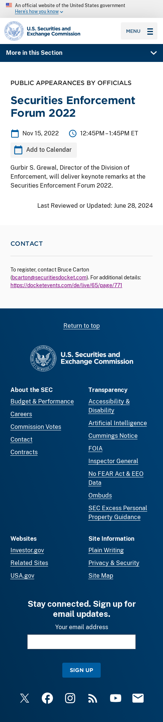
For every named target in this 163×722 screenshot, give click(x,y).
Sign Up (81, 670)
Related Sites (29, 562)
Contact (21, 439)
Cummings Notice (113, 435)
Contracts (24, 452)
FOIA (95, 448)
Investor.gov (27, 550)
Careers (21, 414)
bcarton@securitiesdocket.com (49, 277)
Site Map (100, 575)
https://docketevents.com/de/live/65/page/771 (66, 285)
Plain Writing (106, 550)
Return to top (81, 325)
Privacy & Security (114, 562)
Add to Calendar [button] (49, 150)
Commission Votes (35, 426)
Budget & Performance (42, 401)
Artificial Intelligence (117, 423)
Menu (139, 31)
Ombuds (100, 495)
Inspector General (113, 461)
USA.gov (22, 575)
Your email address (81, 627)
